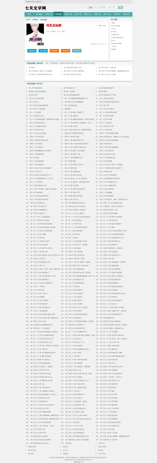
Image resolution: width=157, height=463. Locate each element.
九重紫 (113, 23)
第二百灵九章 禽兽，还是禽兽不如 (112, 328)
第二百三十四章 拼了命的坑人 (41, 359)
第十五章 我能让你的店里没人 (110, 102)
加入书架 (43, 51)
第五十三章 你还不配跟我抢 (109, 147)
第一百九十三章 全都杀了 (74, 311)
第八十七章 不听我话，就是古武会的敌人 (44, 189)
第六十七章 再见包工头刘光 (74, 164)
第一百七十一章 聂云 (38, 286)
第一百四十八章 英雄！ (38, 258)
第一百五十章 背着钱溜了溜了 (41, 262)
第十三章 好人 (34, 102)
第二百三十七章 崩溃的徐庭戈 (41, 363)
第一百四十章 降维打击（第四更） (112, 248)
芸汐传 (113, 40)
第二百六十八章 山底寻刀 (74, 398)
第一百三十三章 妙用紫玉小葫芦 (76, 241)
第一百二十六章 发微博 (38, 234)
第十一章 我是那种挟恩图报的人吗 (76, 98)
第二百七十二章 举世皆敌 (109, 401)
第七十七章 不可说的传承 (108, 175)
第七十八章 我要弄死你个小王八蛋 (41, 178)
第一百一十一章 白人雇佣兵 (74, 213)
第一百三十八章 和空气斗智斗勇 (41, 248)
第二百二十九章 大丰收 (73, 353)
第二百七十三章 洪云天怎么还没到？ (43, 405)
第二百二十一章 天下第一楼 (109, 342)
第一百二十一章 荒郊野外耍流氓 (76, 227)
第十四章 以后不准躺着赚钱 (74, 102)
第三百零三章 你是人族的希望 (74, 71)
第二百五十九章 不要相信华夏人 (76, 387)
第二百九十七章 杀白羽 (38, 433)
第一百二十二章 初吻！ (108, 227)
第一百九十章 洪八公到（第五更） (77, 307)
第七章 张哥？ (33, 95)
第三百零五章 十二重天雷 (107, 67)
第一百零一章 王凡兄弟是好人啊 (111, 203)
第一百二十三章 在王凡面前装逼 (41, 231)
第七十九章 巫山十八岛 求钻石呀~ (76, 178)
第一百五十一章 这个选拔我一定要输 (77, 262)
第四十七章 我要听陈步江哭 (74, 140)
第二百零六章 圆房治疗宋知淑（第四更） (114, 325)
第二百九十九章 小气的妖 (107, 74)
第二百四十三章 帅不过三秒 (40, 370)
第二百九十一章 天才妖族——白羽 (42, 426)
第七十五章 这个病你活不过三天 (41, 175)
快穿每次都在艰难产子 (117, 37)
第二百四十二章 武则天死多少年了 (112, 366)
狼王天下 (65, 450)
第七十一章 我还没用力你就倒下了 (111, 168)
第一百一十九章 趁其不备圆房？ (111, 224)
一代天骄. (114, 46)
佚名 (104, 25)
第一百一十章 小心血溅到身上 (41, 217)
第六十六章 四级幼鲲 (37, 164)
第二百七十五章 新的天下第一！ (76, 405)
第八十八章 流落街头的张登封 (75, 189)
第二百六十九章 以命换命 (109, 398)
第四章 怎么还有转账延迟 (37, 91)
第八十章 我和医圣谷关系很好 (110, 178)
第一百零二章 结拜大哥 (38, 206)
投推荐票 (32, 51)
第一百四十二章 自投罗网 (74, 252)
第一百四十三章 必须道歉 (109, 252)
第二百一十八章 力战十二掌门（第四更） (114, 339)
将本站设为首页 (30, 1)
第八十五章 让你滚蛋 (72, 185)
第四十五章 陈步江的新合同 (39, 140)
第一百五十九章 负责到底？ (40, 272)
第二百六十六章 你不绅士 (109, 394)
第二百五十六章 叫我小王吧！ (75, 384)
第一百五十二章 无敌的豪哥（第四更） (113, 262)
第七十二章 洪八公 (36, 171)
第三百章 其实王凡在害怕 (72, 74)
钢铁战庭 (65, 446)
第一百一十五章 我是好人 (74, 220)
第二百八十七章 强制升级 (109, 419)
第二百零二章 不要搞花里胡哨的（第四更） (80, 321)
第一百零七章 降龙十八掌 (109, 210)
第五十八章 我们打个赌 (72, 154)
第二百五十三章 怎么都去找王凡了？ (77, 380)
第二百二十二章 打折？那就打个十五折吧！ (45, 346)
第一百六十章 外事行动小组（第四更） (78, 272)
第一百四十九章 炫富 (107, 258)
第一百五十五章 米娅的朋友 (109, 265)
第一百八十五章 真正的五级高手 (111, 300)
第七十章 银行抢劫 (71, 168)
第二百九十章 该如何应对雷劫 (110, 422)
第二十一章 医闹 (35, 112)
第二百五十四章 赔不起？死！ (110, 380)
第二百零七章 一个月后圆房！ (41, 328)
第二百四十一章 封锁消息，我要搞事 (77, 366)
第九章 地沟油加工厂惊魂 (107, 95)
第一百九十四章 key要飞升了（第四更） (114, 311)
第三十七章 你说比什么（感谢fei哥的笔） (79, 130)
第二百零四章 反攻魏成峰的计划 (41, 325)
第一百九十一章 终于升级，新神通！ (112, 307)
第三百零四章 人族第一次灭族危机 (40, 71)
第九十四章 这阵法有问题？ (74, 196)
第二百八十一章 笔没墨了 (109, 412)
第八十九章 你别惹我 (107, 189)
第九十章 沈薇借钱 (36, 192)
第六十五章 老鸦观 (106, 161)
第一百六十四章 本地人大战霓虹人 (112, 276)
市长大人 (113, 28)
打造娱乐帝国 (115, 34)
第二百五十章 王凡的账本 (74, 377)
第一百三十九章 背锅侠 (73, 248)
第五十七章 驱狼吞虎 (37, 154)
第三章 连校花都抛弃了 (106, 88)
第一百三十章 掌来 (71, 238)
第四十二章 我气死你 (37, 137)
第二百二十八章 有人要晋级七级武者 (43, 353)
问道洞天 (100, 450)
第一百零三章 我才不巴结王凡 (75, 206)
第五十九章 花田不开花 (107, 154)
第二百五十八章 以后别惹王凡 (41, 387)
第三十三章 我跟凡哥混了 (38, 126)
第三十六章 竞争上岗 (37, 130)
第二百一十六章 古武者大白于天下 (42, 339)
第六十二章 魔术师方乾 (107, 157)
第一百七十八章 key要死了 (74, 293)
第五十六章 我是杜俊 (107, 151)
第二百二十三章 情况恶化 (74, 346)
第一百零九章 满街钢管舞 (109, 213)
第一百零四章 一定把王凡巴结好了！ (112, 206)
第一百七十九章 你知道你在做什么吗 (112, 293)
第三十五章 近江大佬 (107, 126)
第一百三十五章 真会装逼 (39, 245)
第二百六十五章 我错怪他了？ (75, 394)
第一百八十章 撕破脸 (38, 297)
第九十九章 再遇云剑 (38, 203)
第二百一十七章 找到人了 (74, 339)
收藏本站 (38, 1)
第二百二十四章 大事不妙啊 (109, 346)
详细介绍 (66, 51)
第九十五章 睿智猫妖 (107, 196)
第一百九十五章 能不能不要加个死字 (43, 314)
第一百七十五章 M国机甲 (73, 290)
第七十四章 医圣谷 (106, 171)
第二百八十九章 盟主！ (73, 422)
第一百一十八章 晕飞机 (73, 224)
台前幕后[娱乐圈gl (116, 43)
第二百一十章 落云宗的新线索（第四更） (44, 332)
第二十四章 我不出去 (37, 116)
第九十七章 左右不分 (72, 199)
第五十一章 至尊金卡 (37, 147)
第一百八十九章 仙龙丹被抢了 (41, 307)
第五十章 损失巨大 (106, 144)
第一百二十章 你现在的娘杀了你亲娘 (43, 227)
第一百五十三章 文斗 (38, 265)
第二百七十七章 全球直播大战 (75, 408)
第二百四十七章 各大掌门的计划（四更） (79, 373)
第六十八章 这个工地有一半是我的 (111, 164)
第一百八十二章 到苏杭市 (109, 297)
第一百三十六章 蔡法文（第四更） (77, 245)
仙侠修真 (35, 19)
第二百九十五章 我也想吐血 (74, 429)
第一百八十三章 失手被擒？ (40, 300)
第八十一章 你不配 (36, 182)
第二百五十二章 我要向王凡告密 (41, 380)
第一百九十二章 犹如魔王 (39, 311)
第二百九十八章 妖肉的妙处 (74, 433)
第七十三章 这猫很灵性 (72, 171)
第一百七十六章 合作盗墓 (109, 290)
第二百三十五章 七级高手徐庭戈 (76, 359)
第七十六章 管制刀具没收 (73, 175)
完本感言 (32, 67)
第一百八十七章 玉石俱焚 (74, 304)
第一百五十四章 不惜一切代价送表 (77, 265)
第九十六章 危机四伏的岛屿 (39, 199)
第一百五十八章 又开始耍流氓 (110, 269)
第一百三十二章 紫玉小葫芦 (40, 241)
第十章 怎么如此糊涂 (37, 98)
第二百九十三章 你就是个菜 (109, 426)
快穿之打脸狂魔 (115, 26)
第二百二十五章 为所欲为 (39, 349)
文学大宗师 (102, 453)
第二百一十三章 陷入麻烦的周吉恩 (42, 335)
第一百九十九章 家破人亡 (74, 318)
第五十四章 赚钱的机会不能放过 (41, 151)
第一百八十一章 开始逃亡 (74, 297)
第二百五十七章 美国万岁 (109, 384)
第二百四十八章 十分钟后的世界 (111, 373)
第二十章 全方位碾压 (107, 109)
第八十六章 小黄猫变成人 (108, 185)
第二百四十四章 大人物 (73, 370)
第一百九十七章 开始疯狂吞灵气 (111, 314)
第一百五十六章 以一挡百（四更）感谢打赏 (45, 269)
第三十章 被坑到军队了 (37, 123)
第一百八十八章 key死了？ (109, 304)
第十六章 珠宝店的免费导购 (39, 105)
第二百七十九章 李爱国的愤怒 (41, 412)
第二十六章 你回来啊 (107, 116)
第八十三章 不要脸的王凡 (108, 182)
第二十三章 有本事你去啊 (108, 112)
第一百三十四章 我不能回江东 (110, 241)
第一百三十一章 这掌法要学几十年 (112, 238)
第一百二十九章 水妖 (38, 238)
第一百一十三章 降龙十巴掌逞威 (111, 217)
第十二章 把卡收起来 (107, 98)
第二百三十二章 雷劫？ (73, 356)
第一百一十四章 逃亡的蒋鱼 (40, 220)
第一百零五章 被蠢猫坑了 (39, 210)
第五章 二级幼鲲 (69, 91)
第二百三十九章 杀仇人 (108, 363)
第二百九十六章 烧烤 (107, 429)
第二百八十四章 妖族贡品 (109, 415)
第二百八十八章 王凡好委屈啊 (41, 422)
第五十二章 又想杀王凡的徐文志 (75, 147)
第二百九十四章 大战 (38, 429)
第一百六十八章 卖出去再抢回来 (41, 283)
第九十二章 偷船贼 (106, 192)
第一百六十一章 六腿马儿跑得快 (111, 272)
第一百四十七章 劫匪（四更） (75, 258)
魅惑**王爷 (102, 443)
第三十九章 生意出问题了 (38, 133)
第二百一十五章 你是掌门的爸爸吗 (112, 335)
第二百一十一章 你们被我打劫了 (76, 332)
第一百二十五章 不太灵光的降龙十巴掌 (113, 231)
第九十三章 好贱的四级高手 (39, 196)
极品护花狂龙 (32, 450)
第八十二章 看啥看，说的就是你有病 (77, 182)
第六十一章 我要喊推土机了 (74, 157)
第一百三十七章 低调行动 (109, 245)
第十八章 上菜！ (105, 105)
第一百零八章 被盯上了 (38, 213)
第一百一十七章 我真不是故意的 (41, 224)
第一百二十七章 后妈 (72, 234)
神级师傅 (65, 453)
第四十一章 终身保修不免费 (109, 133)
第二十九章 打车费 (106, 119)
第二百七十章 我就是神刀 (39, 401)
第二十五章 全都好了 (72, 116)
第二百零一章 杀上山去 (38, 321)
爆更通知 (68, 109)
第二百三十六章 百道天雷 (109, 359)
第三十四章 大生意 (71, 126)
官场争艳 (113, 49)
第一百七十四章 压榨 (38, 290)
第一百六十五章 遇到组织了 (40, 279)
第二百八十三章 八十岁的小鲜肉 (76, 415)
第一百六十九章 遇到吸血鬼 (74, 283)
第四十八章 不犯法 (36, 144)
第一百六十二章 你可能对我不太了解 (43, 276)
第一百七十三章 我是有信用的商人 (112, 286)
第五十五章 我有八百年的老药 (75, 151)
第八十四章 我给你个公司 (38, 185)
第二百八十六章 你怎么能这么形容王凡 (78, 419)
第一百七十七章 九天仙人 (39, 293)
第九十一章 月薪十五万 (72, 192)
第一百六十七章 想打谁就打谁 (110, 279)
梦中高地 (113, 31)
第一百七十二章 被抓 (72, 286)
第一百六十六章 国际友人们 (74, 279)
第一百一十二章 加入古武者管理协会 (77, 217)
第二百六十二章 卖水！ (73, 391)
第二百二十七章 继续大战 (109, 349)
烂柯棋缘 (30, 453)
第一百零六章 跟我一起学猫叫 (75, 210)
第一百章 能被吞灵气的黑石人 (75, 203)
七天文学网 (35, 8)
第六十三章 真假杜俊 (37, 161)
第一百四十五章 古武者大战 (74, 255)
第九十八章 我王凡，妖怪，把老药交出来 (113, 199)
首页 (28, 19)
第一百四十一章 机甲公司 (39, 252)
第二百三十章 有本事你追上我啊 (111, 353)
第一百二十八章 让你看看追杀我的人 (112, 234)
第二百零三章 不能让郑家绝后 (110, 321)
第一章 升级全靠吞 (35, 88)
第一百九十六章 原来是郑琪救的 (76, 314)
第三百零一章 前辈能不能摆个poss (40, 74)
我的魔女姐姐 (32, 446)
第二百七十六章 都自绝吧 (109, 405)
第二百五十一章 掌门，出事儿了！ (112, 377)
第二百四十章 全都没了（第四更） (42, 366)
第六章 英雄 (103, 91)
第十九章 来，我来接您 (37, 109)
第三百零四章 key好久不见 (73, 67)
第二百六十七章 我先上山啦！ (41, 398)
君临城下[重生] (102, 446)
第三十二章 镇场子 (106, 123)
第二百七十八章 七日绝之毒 (109, 408)
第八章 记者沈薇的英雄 (71, 95)
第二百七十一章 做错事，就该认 (76, 401)
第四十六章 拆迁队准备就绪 (109, 140)
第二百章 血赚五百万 (107, 318)
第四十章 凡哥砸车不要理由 (74, 133)
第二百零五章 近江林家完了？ (75, 325)
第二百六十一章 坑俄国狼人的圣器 (42, 391)
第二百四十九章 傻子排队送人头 (41, 377)
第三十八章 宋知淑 (106, 130)
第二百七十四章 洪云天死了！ (41, 408)
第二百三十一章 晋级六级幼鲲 (41, 356)
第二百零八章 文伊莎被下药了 (75, 328)
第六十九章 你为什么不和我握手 (41, 168)
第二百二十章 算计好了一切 (74, 342)
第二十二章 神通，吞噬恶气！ (75, 112)
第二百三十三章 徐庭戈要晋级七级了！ (113, 356)
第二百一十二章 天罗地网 (109, 332)
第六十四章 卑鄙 (70, 161)
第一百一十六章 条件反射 (109, 220)
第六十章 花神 (34, 157)
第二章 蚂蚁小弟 (69, 88)
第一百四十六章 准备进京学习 (110, 255)
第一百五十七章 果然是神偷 (74, 269)
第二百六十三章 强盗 (107, 391)
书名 (90, 7)
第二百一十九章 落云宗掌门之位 (41, 342)
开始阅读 (54, 51)
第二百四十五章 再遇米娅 (109, 370)
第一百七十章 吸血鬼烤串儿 (109, 283)
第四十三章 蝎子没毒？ (72, 137)
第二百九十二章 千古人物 (74, 426)
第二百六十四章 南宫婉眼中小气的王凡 (44, 394)
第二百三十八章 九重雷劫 (74, 363)
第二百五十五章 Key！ (38, 384)
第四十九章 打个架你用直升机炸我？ (77, 144)
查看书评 (77, 51)
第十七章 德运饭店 (71, 105)
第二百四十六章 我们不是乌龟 (41, 373)
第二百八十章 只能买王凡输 (74, 412)
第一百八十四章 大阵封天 (74, 300)
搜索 (120, 7)
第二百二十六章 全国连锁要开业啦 (77, 349)
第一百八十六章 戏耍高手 (39, 304)
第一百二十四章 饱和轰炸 (74, 231)
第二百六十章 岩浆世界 (108, 387)
